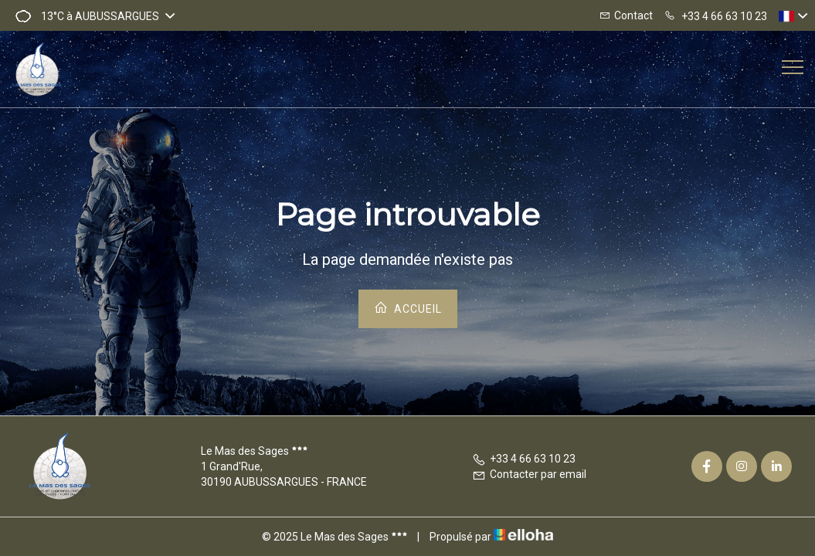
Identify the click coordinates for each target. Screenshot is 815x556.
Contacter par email (529, 474)
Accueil (408, 307)
